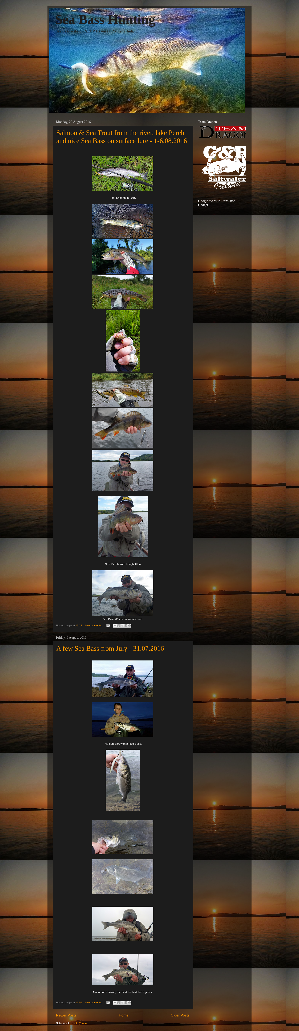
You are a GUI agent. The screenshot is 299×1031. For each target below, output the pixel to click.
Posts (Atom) (79, 1023)
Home (123, 1015)
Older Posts (180, 1015)
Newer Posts (66, 1015)
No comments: (94, 625)
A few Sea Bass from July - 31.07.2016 (110, 648)
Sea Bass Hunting (105, 19)
